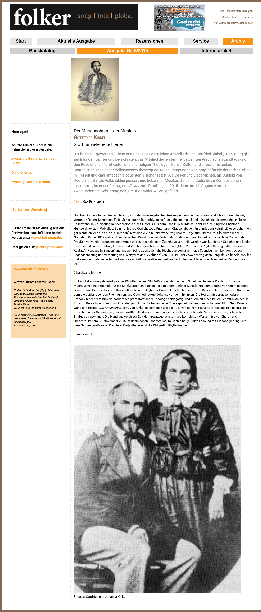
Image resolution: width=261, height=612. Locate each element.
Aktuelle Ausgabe (76, 41)
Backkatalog (42, 50)
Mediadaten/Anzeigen (240, 11)
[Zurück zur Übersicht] (29, 210)
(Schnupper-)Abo (49, 247)
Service (201, 41)
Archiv (238, 41)
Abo (222, 11)
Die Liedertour (22, 172)
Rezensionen (149, 41)
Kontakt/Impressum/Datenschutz (232, 22)
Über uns (247, 17)
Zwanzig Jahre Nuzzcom (30, 182)
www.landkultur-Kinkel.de (31, 268)
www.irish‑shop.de (46, 237)
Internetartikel (216, 50)
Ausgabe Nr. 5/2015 (127, 50)
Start (21, 41)
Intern (235, 17)
